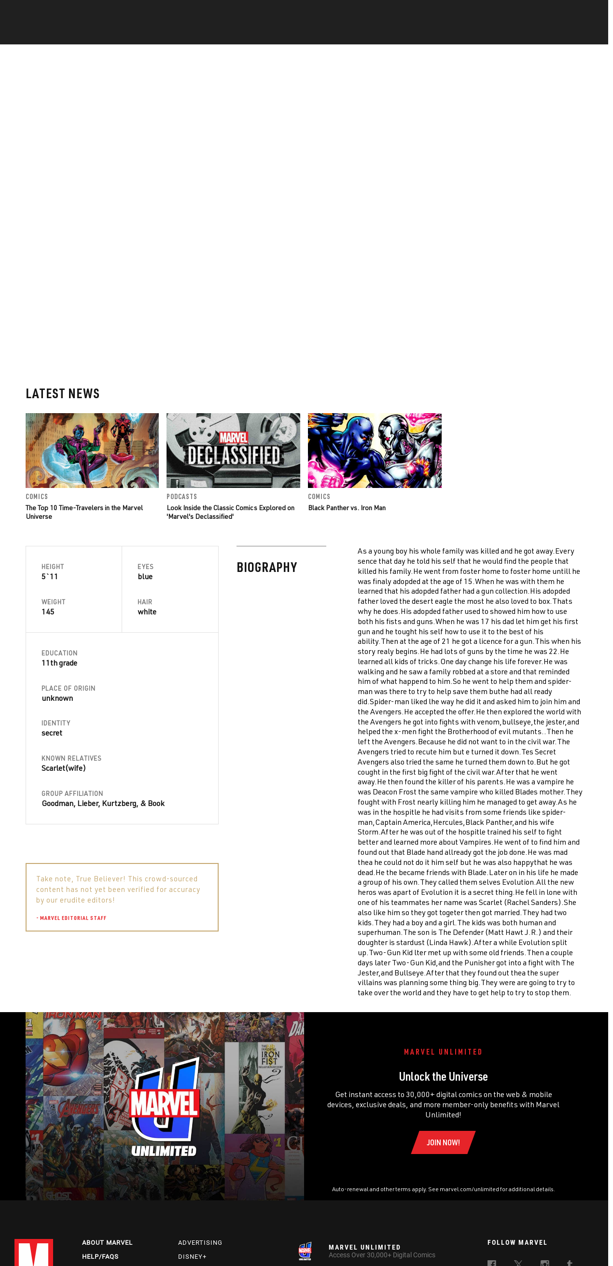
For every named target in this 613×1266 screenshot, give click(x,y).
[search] (581, 12)
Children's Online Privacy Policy (371, 1243)
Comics (197, 34)
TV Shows (333, 34)
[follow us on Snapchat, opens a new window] (518, 1179)
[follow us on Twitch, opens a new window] (571, 1179)
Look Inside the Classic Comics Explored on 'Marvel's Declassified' (230, 405)
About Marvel (107, 1137)
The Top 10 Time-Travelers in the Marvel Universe (84, 405)
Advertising (200, 1137)
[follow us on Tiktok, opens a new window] (492, 1199)
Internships (104, 1179)
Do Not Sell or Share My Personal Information (262, 1243)
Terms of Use (46, 1243)
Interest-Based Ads (504, 1243)
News (160, 34)
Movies (290, 34)
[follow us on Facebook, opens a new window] (492, 1160)
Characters (244, 34)
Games (374, 34)
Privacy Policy (90, 1243)
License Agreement (446, 1243)
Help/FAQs (100, 1151)
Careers (96, 1165)
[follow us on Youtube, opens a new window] (493, 1178)
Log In (50, 12)
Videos (412, 34)
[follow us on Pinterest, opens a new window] (545, 1178)
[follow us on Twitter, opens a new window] (518, 1160)
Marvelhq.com (204, 1165)
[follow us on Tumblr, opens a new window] (569, 1160)
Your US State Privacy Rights (156, 1243)
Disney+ (192, 1151)
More (447, 34)
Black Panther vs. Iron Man (347, 401)
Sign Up (81, 12)
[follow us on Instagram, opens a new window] (545, 1160)
